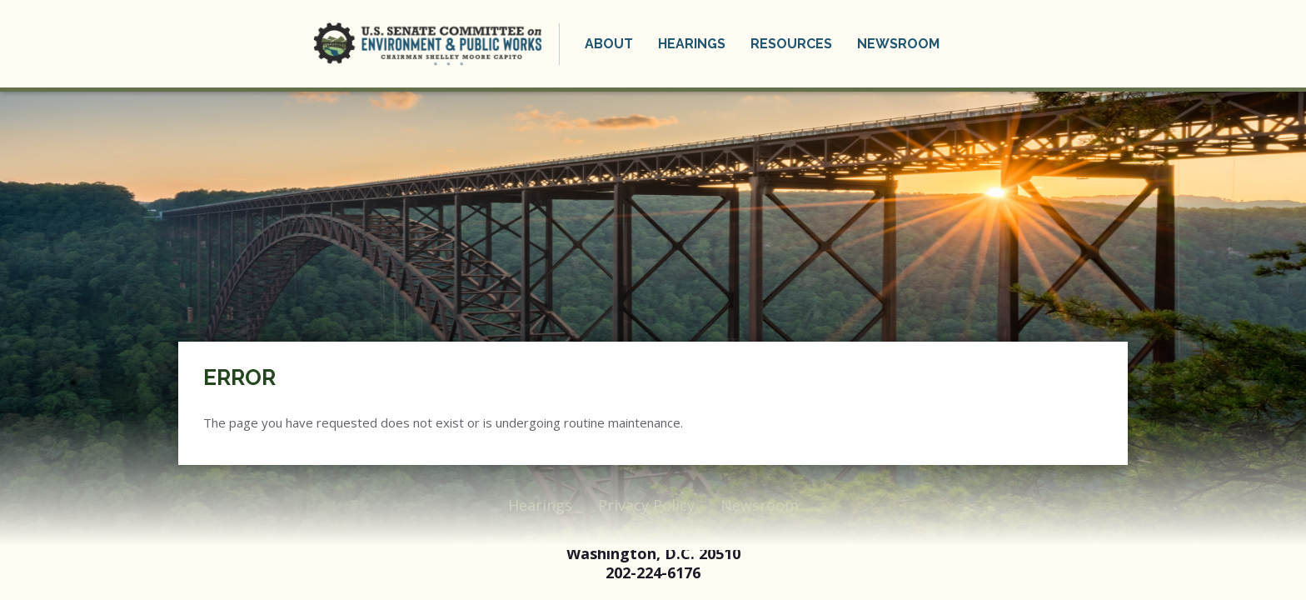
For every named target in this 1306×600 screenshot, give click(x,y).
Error (239, 377)
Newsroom (898, 44)
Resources (791, 44)
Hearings (691, 44)
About (609, 44)
